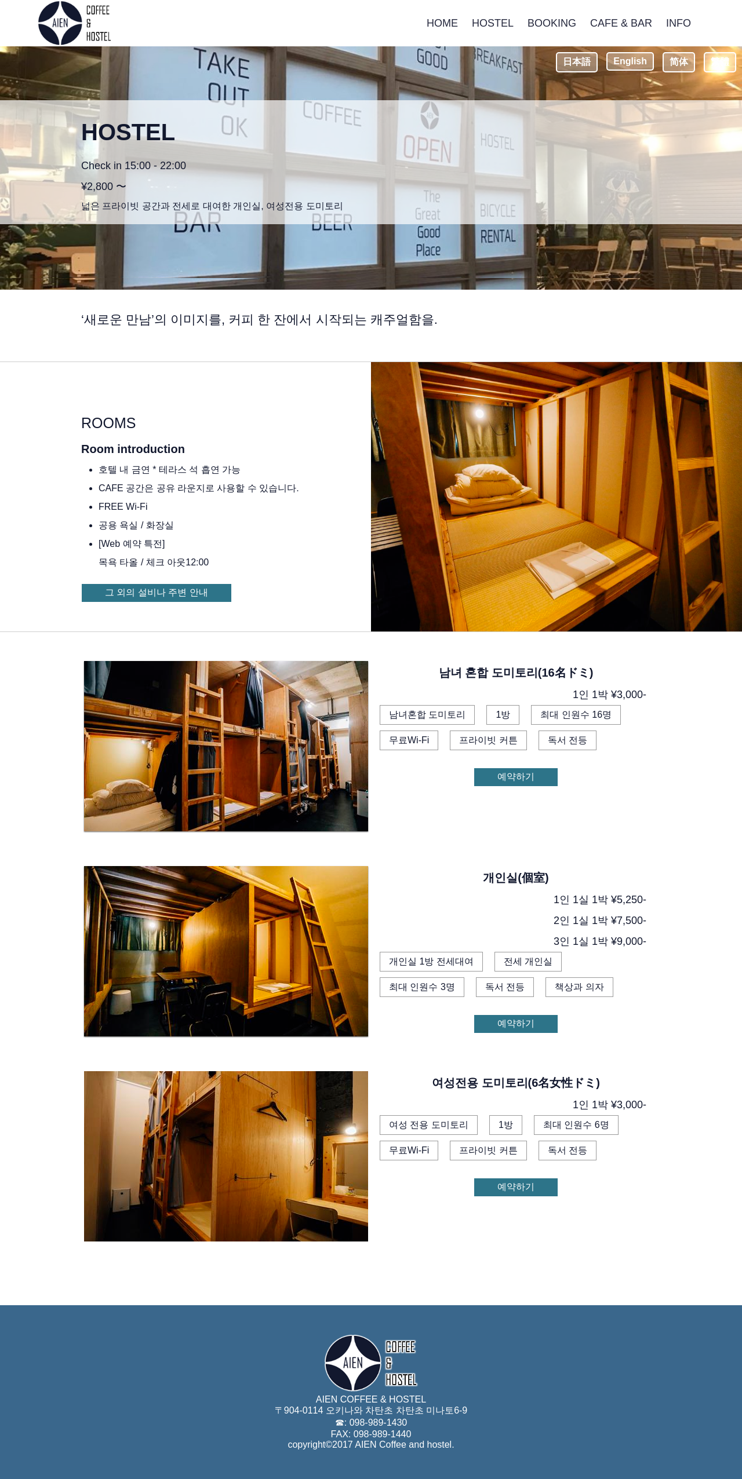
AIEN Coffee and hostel (403, 1444)
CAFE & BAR (621, 23)
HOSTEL (493, 23)
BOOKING (552, 23)
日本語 (577, 62)
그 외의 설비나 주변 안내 (156, 592)
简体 (679, 62)
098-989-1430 (379, 1422)
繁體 (720, 62)
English (630, 61)
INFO (678, 23)
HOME (442, 23)
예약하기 (515, 777)
